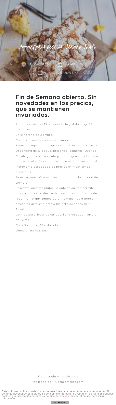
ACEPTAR (60, 402)
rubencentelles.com (69, 382)
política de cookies (57, 396)
